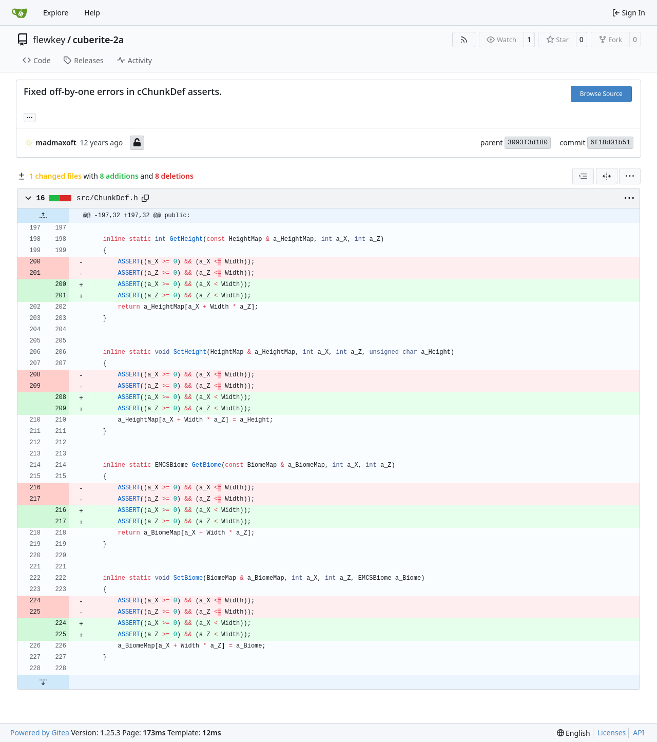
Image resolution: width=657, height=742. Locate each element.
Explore (55, 12)
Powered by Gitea (39, 732)
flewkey (49, 39)
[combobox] (583, 176)
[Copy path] (145, 198)
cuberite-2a (98, 39)
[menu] (630, 176)
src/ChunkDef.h (107, 198)
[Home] (19, 13)
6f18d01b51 (610, 142)
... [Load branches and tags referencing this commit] (30, 116)
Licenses (611, 732)
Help (92, 12)
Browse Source (601, 93)
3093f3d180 (528, 142)
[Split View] (606, 176)
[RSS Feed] (464, 39)
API (638, 732)
